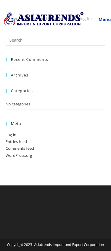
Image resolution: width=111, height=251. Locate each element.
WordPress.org (19, 155)
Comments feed (20, 148)
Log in (11, 134)
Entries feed (16, 141)
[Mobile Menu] (102, 19)
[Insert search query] (56, 40)
